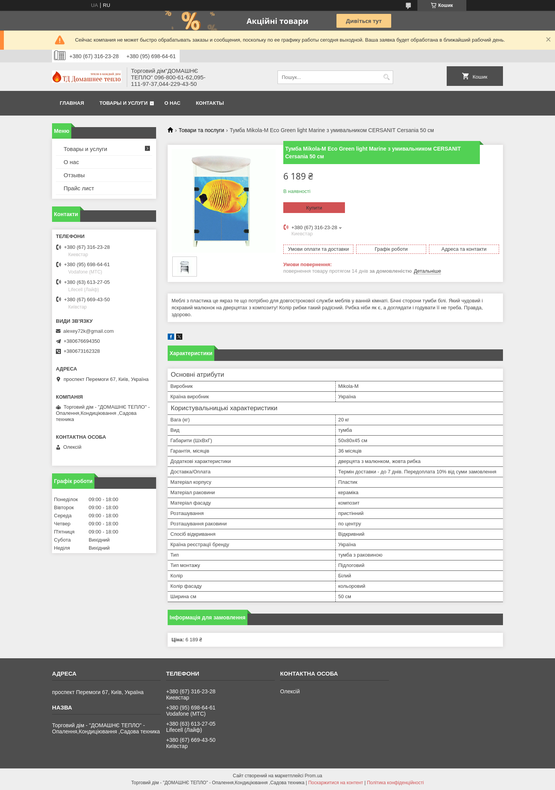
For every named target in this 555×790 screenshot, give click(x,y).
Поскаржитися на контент (335, 782)
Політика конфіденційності (395, 782)
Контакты (210, 103)
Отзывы (74, 175)
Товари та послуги (201, 130)
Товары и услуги (123, 103)
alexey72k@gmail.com (88, 331)
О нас (173, 103)
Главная (72, 103)
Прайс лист (79, 188)
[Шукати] (386, 77)
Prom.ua (313, 775)
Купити (314, 208)
